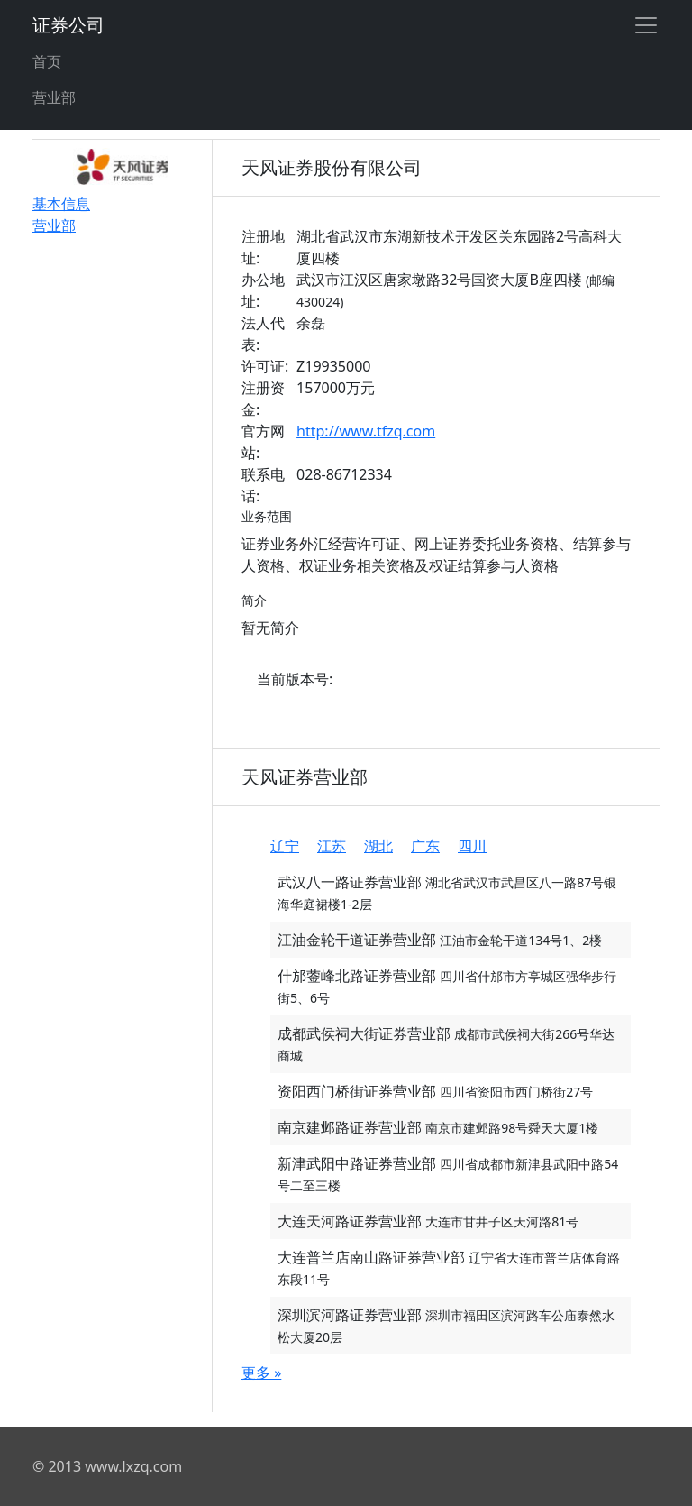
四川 (472, 846)
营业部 (54, 97)
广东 (425, 846)
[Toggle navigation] (646, 25)
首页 (46, 61)
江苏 (331, 846)
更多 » (261, 1372)
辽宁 (284, 846)
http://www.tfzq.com (365, 431)
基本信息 (61, 204)
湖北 (378, 846)
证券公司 (68, 25)
